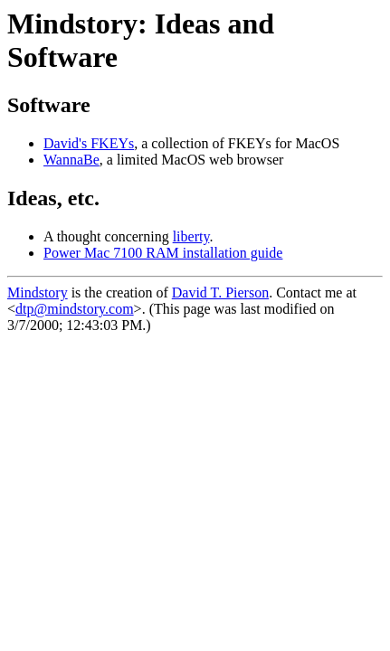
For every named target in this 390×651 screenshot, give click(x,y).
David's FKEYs (88, 143)
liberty (191, 236)
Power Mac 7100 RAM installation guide (162, 252)
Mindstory (37, 292)
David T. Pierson (220, 292)
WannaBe (71, 159)
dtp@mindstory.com (74, 308)
